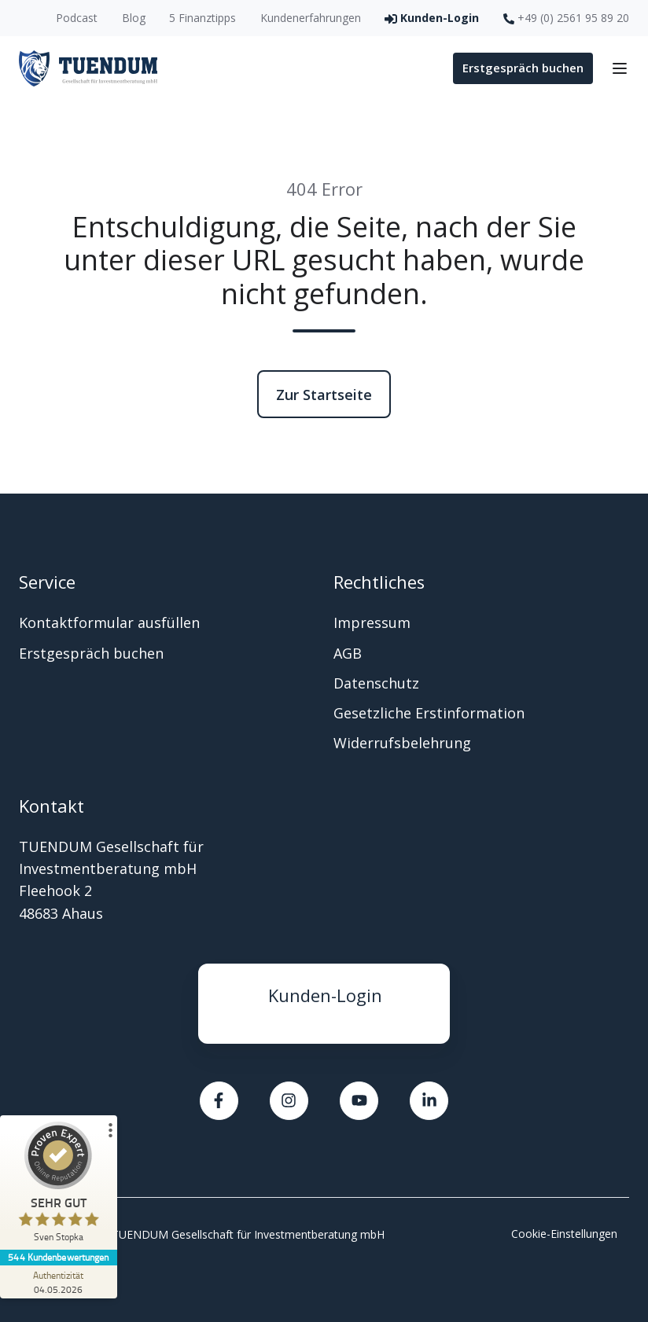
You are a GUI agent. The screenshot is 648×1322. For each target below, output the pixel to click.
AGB (347, 653)
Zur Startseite (324, 394)
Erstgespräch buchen (523, 67)
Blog (133, 17)
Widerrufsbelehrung (402, 742)
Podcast (77, 17)
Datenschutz (376, 683)
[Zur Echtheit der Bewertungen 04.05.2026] (59, 1281)
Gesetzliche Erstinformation (429, 712)
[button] (619, 68)
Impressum (372, 622)
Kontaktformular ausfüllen (109, 622)
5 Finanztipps (202, 17)
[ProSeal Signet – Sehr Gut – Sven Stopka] (59, 1186)
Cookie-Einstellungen (564, 1233)
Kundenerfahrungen (310, 17)
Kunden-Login (325, 995)
